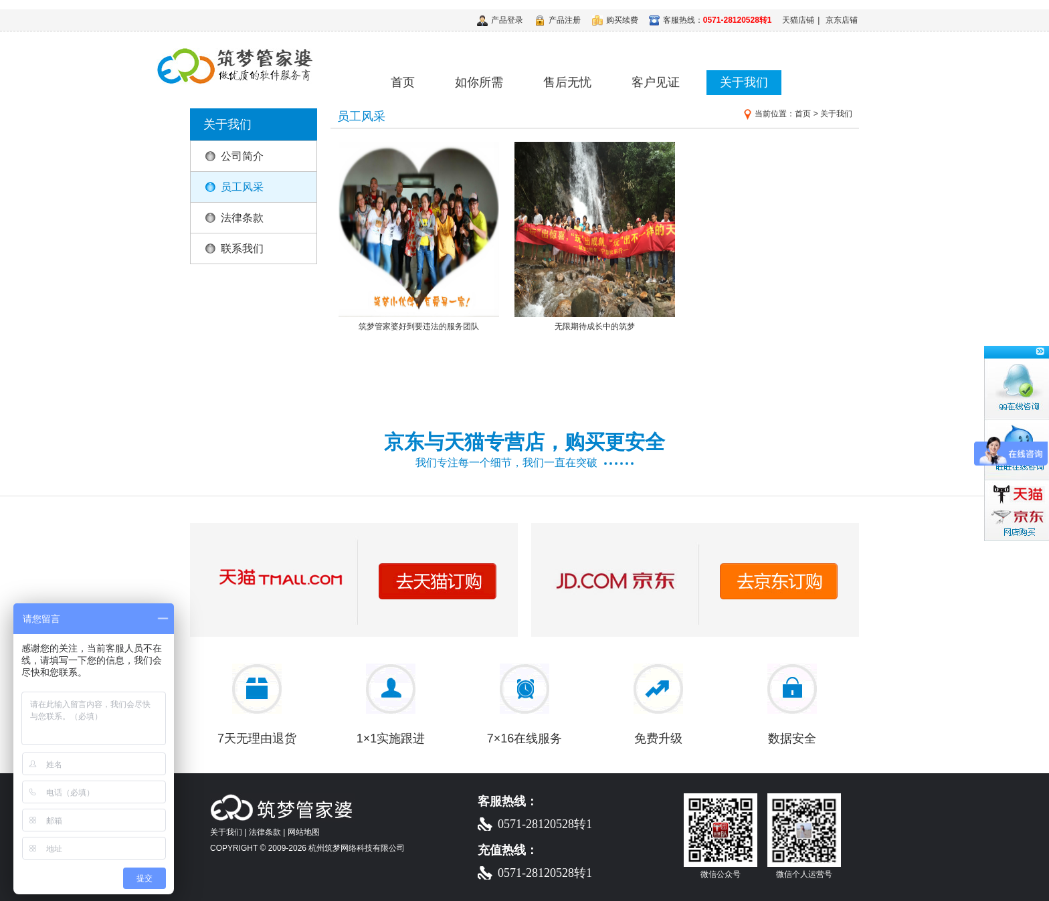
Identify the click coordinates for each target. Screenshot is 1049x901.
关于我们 (744, 82)
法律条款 (242, 217)
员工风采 (242, 187)
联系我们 (242, 248)
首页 (403, 82)
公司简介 (242, 156)
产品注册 (558, 20)
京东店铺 (842, 20)
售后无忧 (567, 82)
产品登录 (500, 20)
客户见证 (656, 82)
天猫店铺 (798, 20)
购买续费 (615, 20)
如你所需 (479, 82)
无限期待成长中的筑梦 (594, 321)
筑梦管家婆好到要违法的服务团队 (419, 321)
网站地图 (304, 832)
